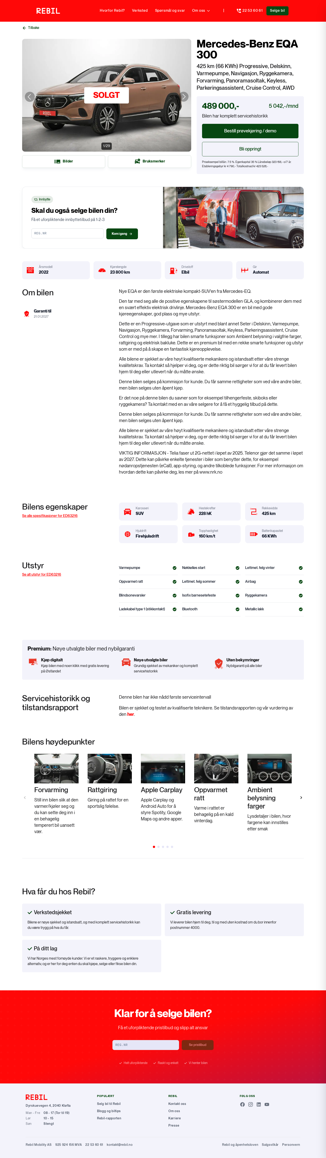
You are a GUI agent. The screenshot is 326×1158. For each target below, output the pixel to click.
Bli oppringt (250, 149)
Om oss (201, 11)
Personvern (291, 1144)
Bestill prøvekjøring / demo (250, 131)
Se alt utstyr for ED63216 (41, 575)
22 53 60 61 (94, 1144)
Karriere (174, 1118)
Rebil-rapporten (109, 1118)
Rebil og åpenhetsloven (240, 1144)
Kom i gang (122, 234)
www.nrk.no (210, 472)
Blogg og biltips (109, 1111)
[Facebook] (242, 1104)
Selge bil (277, 11)
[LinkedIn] (258, 1104)
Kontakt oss (177, 1104)
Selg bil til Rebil (109, 1104)
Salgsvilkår (270, 1144)
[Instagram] (250, 1104)
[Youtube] (267, 1104)
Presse (173, 1125)
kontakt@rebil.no (120, 1144)
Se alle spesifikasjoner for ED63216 (50, 516)
